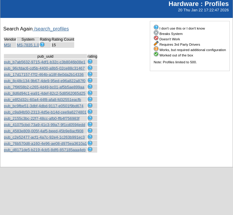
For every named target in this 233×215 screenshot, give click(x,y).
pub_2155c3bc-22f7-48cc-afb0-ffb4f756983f (42, 118)
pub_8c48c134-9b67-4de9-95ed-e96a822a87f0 (45, 81)
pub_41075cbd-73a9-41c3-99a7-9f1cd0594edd (44, 124)
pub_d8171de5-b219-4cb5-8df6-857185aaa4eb (45, 150)
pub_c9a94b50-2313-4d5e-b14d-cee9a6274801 (45, 112)
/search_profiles (51, 28)
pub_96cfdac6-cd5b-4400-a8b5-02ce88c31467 (44, 68)
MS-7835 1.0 (28, 45)
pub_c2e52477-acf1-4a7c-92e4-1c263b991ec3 (44, 137)
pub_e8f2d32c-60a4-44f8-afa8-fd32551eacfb (42, 99)
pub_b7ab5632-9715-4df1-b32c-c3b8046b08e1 (45, 62)
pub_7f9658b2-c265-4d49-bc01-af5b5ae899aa (44, 87)
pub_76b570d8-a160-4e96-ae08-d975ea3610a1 (45, 143)
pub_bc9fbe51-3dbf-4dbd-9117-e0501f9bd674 (43, 106)
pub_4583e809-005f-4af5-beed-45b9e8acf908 (43, 131)
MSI (7, 45)
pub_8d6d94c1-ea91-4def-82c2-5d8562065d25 (45, 93)
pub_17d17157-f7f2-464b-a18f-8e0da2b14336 (44, 74)
